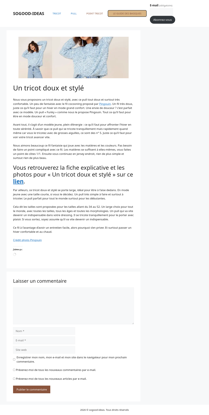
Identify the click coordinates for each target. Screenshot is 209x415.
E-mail (161, 5)
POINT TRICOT (94, 13)
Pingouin (105, 104)
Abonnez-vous (162, 20)
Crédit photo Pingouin (27, 240)
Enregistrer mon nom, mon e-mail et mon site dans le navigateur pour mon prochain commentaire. (72, 359)
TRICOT (57, 13)
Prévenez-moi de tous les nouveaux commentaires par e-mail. (56, 370)
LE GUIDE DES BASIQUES (127, 13)
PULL (74, 13)
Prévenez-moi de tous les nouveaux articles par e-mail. (51, 379)
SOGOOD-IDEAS (28, 13)
